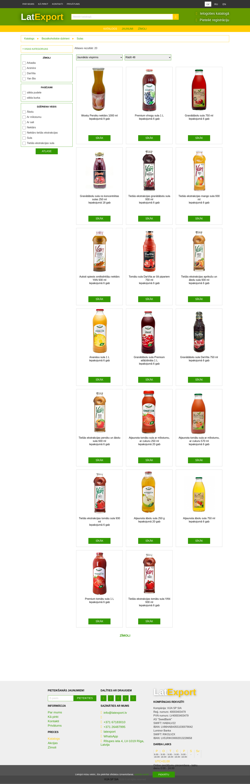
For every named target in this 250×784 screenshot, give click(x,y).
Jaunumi (127, 29)
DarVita (31, 74)
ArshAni (31, 68)
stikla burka (33, 98)
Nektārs (31, 128)
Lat (42, 17)
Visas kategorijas (36, 49)
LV (208, 4)
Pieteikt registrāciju (212, 20)
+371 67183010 (113, 722)
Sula (29, 138)
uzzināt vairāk (141, 774)
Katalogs (110, 29)
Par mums (28, 4)
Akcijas (53, 743)
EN (224, 4)
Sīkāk (99, 138)
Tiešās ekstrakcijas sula (40, 143)
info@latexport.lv (114, 713)
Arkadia (31, 63)
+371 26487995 (113, 727)
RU (216, 4)
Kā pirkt (43, 4)
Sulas (80, 39)
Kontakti (57, 4)
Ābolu (30, 112)
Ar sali (30, 122)
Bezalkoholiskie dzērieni (55, 39)
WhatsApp (109, 737)
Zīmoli (142, 29)
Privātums (73, 4)
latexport (108, 732)
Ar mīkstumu (34, 117)
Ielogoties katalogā (212, 14)
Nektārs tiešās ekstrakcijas (42, 133)
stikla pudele (34, 93)
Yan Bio (31, 79)
